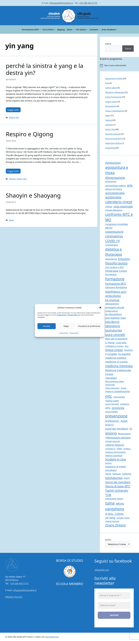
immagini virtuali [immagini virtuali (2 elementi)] (114, 307)
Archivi (108, 539)
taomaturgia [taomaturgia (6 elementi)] (113, 478)
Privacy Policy (73, 315)
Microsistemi (110, 106)
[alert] (119, 65)
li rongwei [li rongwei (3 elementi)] (111, 354)
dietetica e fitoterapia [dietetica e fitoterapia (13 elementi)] (113, 252)
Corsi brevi (49, 29)
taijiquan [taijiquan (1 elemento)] (116, 473)
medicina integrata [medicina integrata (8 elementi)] (119, 366)
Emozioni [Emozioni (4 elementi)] (124, 259)
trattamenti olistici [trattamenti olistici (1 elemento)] (114, 498)
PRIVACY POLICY (13, 596)
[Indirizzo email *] (114, 605)
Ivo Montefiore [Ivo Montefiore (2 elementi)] (113, 314)
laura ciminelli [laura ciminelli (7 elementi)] (115, 335)
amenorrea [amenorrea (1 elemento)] (110, 181)
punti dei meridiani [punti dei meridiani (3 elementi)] (116, 428)
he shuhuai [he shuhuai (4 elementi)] (112, 300)
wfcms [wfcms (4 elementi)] (120, 503)
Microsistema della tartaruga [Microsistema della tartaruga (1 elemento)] (114, 383)
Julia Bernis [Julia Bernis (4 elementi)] (112, 322)
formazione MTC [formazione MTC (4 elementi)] (115, 283)
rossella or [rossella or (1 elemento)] (110, 448)
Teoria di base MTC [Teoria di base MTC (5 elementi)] (117, 486)
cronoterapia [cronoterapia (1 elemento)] (111, 244)
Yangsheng (110, 148)
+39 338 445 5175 (88, 2)
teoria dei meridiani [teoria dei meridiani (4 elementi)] (117, 482)
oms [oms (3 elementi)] (107, 408)
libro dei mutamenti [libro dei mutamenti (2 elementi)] (116, 338)
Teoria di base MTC (113, 138)
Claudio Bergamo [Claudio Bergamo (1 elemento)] (113, 210)
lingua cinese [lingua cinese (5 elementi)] (114, 350)
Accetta (46, 326)
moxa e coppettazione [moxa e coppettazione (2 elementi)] (117, 391)
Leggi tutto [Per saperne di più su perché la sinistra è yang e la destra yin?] (13, 109)
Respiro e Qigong (29, 134)
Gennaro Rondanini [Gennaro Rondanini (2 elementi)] (116, 287)
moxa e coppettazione (114, 111)
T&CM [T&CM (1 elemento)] (108, 473)
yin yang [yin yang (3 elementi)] (110, 517)
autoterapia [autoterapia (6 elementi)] (113, 197)
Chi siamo (82, 29)
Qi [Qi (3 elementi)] (130, 428)
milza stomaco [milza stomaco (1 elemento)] (112, 388)
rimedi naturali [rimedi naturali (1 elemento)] (112, 441)
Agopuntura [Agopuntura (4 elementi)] (113, 162)
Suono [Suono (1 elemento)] (108, 463)
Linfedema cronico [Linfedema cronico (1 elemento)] (114, 346)
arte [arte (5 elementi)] (129, 185)
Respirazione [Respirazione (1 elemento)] (124, 433)
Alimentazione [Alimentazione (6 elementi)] (115, 178)
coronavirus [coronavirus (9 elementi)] (114, 236)
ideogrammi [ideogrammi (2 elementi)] (112, 303)
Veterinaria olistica (113, 143)
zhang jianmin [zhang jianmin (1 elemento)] (112, 521)
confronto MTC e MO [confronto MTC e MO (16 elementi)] (119, 217)
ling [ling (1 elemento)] (126, 346)
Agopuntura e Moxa (113, 78)
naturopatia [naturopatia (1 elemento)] (119, 396)
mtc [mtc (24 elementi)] (108, 396)
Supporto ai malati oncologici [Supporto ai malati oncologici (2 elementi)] (115, 468)
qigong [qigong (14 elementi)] (111, 433)
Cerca (108, 43)
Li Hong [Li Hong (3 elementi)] (110, 342)
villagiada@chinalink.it (61, 2)
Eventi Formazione (113, 97)
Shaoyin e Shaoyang (33, 195)
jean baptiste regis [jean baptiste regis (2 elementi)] (115, 317)
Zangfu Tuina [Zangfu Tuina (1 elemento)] (123, 517)
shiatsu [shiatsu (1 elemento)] (127, 448)
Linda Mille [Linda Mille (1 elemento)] (121, 342)
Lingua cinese (111, 101)
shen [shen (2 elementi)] (119, 448)
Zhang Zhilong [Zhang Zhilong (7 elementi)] (115, 525)
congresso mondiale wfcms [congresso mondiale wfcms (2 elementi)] (116, 226)
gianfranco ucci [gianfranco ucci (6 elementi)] (115, 291)
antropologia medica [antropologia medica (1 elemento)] (115, 185)
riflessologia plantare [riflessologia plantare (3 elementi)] (118, 437)
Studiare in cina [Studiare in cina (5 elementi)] (115, 459)
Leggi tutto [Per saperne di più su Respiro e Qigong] (13, 171)
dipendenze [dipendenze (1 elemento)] (111, 259)
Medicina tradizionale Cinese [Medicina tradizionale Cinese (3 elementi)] (118, 372)
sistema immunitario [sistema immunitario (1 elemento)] (115, 452)
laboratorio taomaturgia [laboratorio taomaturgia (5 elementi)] (113, 328)
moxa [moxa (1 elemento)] (123, 388)
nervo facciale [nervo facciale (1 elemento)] (112, 404)
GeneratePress (52, 636)
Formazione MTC (31, 29)
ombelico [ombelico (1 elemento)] (124, 404)
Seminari (109, 124)
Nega (66, 326)
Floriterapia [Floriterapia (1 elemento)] (111, 274)
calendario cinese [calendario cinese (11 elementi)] (118, 201)
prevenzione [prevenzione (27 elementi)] (116, 416)
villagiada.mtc (101, 569)
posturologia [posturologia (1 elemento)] (111, 411)
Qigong (61, 29)
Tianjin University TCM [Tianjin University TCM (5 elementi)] (116, 492)
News (11, 220)
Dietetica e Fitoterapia (114, 92)
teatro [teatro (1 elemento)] (127, 478)
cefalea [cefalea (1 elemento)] (108, 206)
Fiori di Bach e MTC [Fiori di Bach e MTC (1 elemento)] (114, 267)
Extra (71, 29)
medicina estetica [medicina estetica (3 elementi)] (115, 358)
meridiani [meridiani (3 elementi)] (111, 378)
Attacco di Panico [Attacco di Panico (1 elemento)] (113, 189)
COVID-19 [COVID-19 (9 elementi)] (112, 241)
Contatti (95, 29)
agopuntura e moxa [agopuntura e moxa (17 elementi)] (116, 170)
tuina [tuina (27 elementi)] (110, 503)
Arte (107, 83)
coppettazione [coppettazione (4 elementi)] (114, 231)
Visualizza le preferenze (89, 326)
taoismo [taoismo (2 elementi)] (126, 473)
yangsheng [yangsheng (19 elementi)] (114, 508)
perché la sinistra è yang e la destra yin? (44, 69)
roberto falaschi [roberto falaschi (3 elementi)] (114, 445)
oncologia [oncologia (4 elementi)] (118, 408)
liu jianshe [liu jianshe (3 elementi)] (124, 354)
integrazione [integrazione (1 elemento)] (111, 311)
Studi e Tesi (14, 117)
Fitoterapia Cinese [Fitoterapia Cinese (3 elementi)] (116, 271)
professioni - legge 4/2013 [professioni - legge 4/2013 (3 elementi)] (116, 422)
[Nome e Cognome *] (114, 595)
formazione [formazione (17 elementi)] (114, 278)
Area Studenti (110, 29)
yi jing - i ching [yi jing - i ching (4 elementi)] (114, 513)
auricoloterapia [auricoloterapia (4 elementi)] (115, 193)
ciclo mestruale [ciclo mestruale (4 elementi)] (123, 206)
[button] (100, 307)
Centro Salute (111, 87)
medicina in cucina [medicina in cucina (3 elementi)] (116, 361)
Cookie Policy (62, 315)
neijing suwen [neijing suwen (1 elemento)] (112, 400)
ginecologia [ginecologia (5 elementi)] (113, 296)
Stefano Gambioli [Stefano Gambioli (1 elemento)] (113, 455)
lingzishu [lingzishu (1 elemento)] (128, 350)
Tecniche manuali (112, 134)
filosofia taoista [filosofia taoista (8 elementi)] (116, 263)
